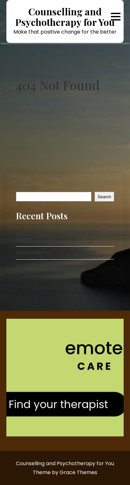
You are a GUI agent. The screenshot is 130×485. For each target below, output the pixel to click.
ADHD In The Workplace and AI (54, 266)
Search (25, 187)
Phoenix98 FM (33, 252)
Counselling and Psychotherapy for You (65, 16)
